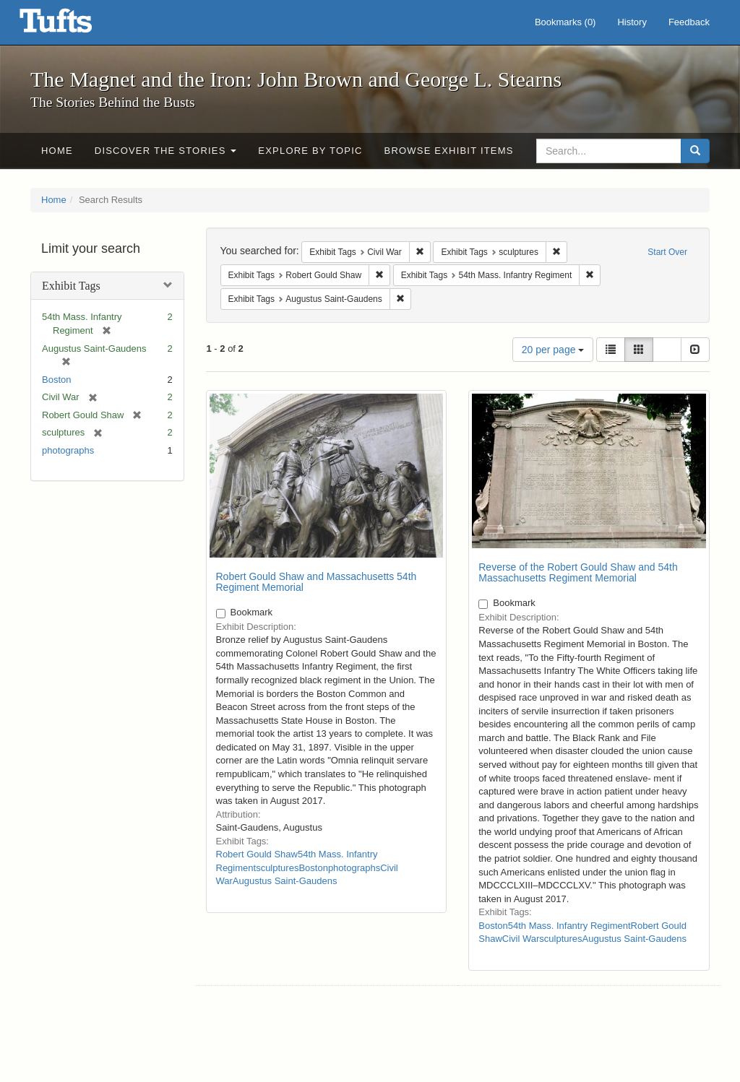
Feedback (689, 22)
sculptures (277, 867)
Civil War (521, 938)
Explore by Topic (310, 150)
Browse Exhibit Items (449, 150)
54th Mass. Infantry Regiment (569, 925)
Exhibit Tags (71, 286)
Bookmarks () (565, 22)
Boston (56, 379)
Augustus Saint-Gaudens (285, 880)
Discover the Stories (166, 150)
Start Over (667, 252)
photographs (68, 450)
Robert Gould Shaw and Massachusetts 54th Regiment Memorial (316, 582)
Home (57, 150)
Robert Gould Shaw (257, 854)
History (631, 22)
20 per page (553, 349)
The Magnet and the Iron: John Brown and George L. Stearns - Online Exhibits (74, 25)
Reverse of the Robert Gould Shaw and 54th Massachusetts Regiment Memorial (578, 572)
